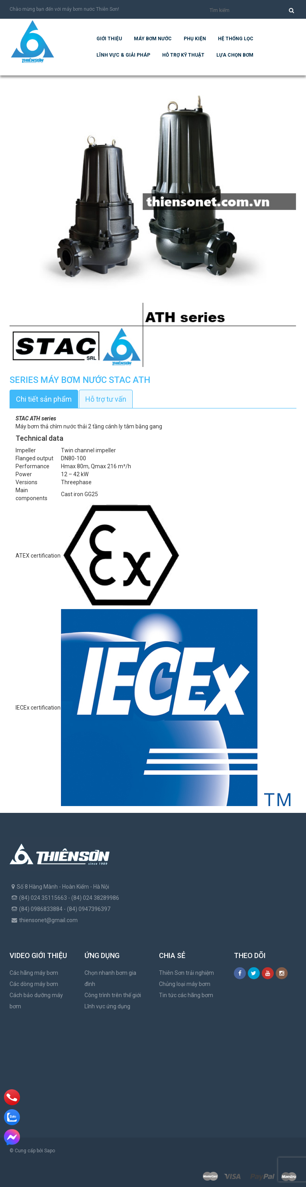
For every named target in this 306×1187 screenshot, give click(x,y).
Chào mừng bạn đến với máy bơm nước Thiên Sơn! (64, 9)
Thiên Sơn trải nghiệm (186, 973)
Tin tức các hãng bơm (186, 995)
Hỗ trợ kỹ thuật (183, 55)
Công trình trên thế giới (112, 995)
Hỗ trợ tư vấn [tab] (105, 399)
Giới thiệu (109, 38)
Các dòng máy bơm (34, 984)
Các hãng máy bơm (34, 973)
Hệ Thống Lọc (235, 38)
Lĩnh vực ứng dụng (107, 1006)
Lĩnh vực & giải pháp (123, 55)
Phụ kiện (195, 38)
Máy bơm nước (153, 38)
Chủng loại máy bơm (184, 984)
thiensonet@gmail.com (48, 920)
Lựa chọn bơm (234, 55)
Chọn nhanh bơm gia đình (110, 978)
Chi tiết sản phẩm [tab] (44, 399)
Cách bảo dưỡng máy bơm (36, 1001)
